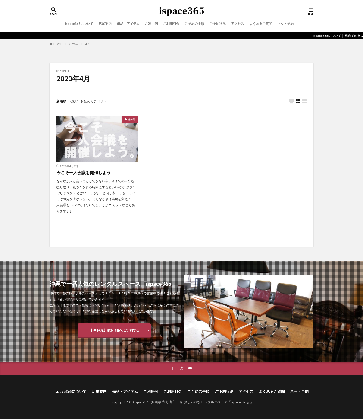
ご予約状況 (218, 24)
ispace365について (79, 24)
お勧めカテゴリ (92, 101)
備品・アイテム (128, 24)
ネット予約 (285, 24)
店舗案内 (105, 24)
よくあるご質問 (260, 24)
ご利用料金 (171, 24)
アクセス (237, 24)
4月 (87, 44)
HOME (57, 44)
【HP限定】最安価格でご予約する (114, 330)
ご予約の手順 (194, 24)
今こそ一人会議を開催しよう (83, 172)
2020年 (73, 44)
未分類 (131, 119)
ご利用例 (151, 24)
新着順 (61, 101)
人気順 (73, 101)
